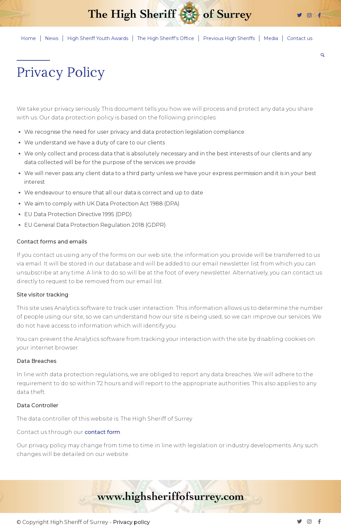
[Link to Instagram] (309, 15)
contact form (102, 432)
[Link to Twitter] (299, 15)
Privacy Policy (61, 71)
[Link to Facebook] (319, 15)
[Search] (320, 55)
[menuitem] (28, 38)
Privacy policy (131, 522)
